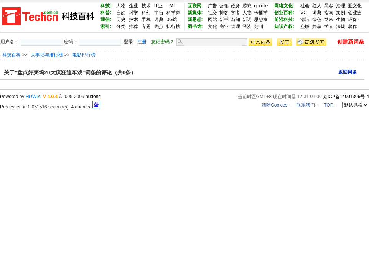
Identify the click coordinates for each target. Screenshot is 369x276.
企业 (133, 5)
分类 (120, 26)
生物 (340, 19)
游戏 (247, 5)
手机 (146, 19)
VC (303, 12)
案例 (340, 12)
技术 (146, 5)
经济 (247, 26)
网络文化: (284, 5)
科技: (105, 5)
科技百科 (11, 55)
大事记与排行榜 (47, 55)
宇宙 (158, 12)
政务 (235, 5)
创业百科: (284, 12)
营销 (224, 5)
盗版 (305, 26)
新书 (224, 19)
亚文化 (355, 5)
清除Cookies (274, 105)
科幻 (146, 12)
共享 (316, 26)
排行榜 (173, 26)
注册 (142, 41)
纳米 (328, 19)
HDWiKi (34, 96)
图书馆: (195, 26)
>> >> (59, 55)
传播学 (261, 12)
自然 (120, 12)
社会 (305, 5)
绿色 (316, 19)
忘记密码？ (162, 41)
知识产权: (284, 26)
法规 (340, 26)
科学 (133, 12)
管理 (235, 26)
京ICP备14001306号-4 (346, 96)
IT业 (158, 5)
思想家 (261, 19)
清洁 (305, 19)
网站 (212, 19)
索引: (105, 26)
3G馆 (171, 19)
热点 (158, 26)
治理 (340, 5)
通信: (105, 19)
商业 (224, 26)
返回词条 (347, 72)
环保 (352, 19)
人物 (120, 5)
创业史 (355, 12)
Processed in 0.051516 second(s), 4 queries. (50, 107)
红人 (316, 5)
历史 (120, 19)
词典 (158, 19)
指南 (328, 12)
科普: (105, 12)
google (261, 5)
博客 (224, 12)
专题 (146, 26)
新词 (247, 19)
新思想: (195, 19)
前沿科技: (284, 19)
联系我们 (306, 105)
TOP (328, 105)
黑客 (328, 5)
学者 (235, 12)
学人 (328, 26)
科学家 (173, 12)
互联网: (195, 5)
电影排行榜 (84, 55)
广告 (212, 5)
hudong (93, 96)
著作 (352, 26)
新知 (235, 19)
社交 (212, 12)
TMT (171, 5)
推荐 (133, 26)
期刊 (258, 26)
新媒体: (195, 12)
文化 (212, 26)
